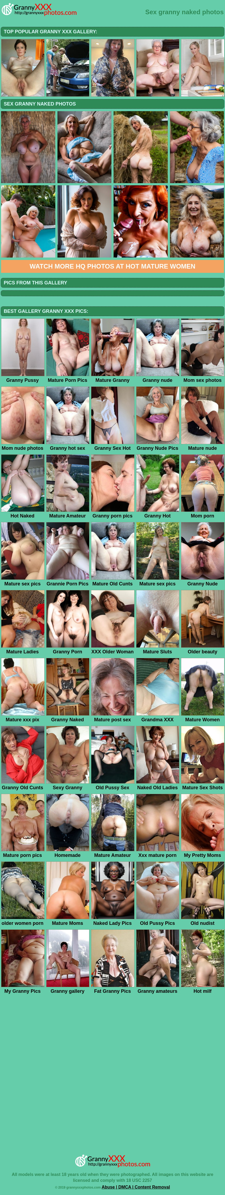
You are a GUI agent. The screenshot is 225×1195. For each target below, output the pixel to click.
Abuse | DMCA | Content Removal (135, 1187)
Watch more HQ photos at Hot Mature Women (112, 266)
